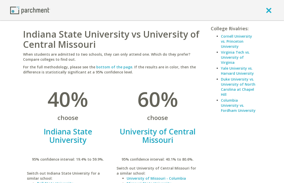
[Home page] (30, 10)
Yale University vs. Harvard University (237, 71)
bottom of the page (114, 67)
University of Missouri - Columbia (156, 178)
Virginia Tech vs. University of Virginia (235, 57)
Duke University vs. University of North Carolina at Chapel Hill (238, 87)
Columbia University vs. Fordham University (238, 105)
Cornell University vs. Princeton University (236, 41)
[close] (269, 10)
